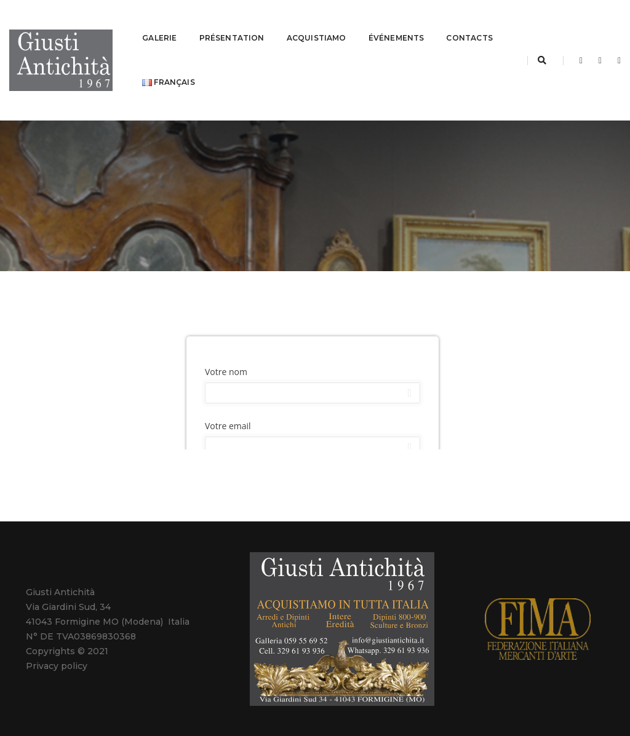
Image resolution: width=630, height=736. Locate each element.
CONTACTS (165, 66)
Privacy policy (56, 633)
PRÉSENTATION (232, 21)
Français (237, 66)
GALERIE (159, 21)
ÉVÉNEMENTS (397, 21)
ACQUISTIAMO (316, 21)
